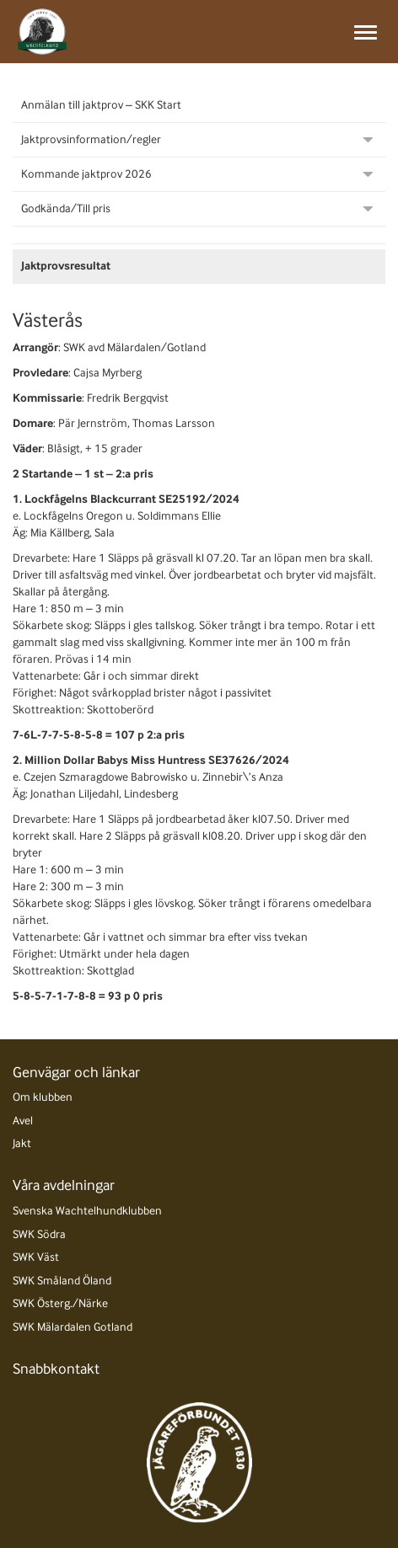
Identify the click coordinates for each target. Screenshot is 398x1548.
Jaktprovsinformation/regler (91, 139)
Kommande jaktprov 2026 (86, 174)
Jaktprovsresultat (65, 265)
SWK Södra (39, 1234)
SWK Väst (36, 1257)
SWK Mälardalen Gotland (72, 1327)
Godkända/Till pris (65, 208)
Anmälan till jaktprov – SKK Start (101, 105)
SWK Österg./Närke (60, 1303)
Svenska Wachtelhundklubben (87, 1210)
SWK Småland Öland (62, 1280)
